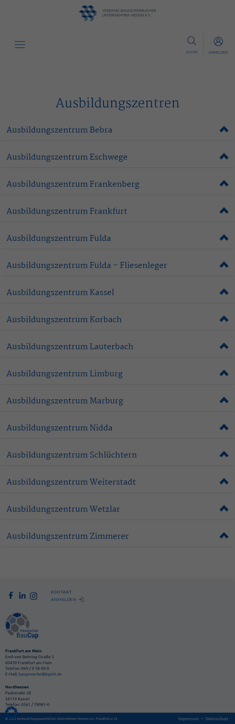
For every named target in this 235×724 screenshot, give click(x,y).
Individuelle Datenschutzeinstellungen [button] (117, 151)
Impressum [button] (143, 163)
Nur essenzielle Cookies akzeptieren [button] (117, 136)
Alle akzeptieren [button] (71, 120)
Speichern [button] (164, 120)
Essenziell (135, 18)
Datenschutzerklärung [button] (120, 163)
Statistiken (136, 44)
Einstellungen (65, 98)
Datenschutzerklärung (46, 93)
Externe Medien (140, 76)
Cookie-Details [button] (95, 163)
